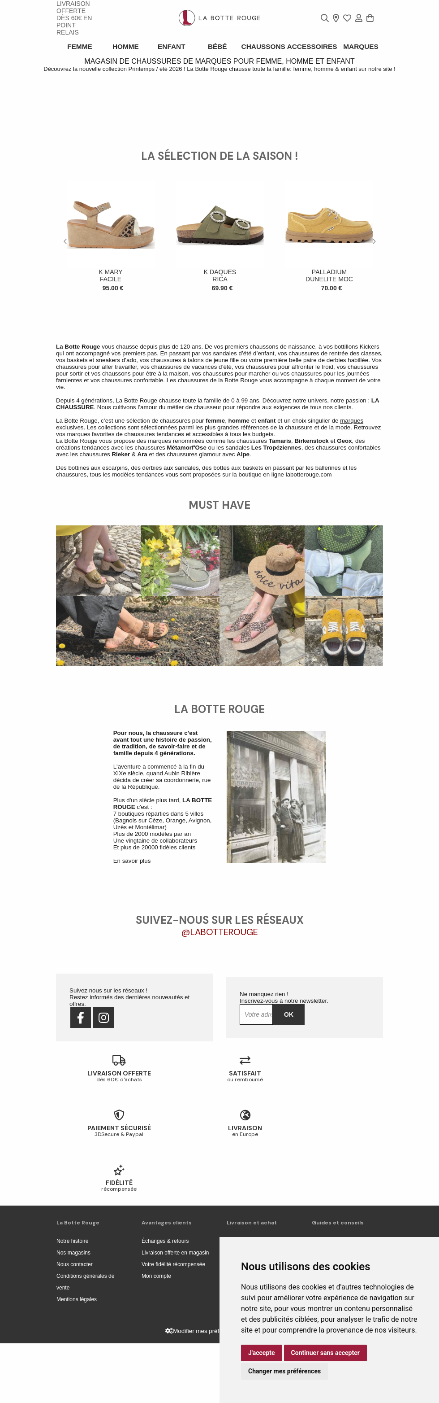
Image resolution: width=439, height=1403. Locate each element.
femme (215, 589)
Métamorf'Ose (186, 616)
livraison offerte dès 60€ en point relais (74, 18)
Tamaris (280, 610)
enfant (266, 589)
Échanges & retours (165, 1301)
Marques (360, 46)
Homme (126, 46)
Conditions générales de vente (85, 1342)
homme (239, 589)
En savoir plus (132, 1030)
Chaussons (266, 46)
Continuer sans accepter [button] (325, 1352)
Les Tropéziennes (276, 616)
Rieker (121, 623)
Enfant (172, 46)
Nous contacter (74, 1324)
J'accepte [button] (261, 1352)
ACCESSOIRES (313, 46)
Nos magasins (73, 1312)
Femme (79, 46)
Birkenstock (311, 610)
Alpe (243, 623)
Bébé (219, 46)
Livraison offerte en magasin (175, 1312)
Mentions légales (76, 1359)
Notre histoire (72, 1301)
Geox (344, 610)
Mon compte (156, 1336)
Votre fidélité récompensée (173, 1324)
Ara (142, 623)
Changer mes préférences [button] (284, 1371)
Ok (288, 1183)
